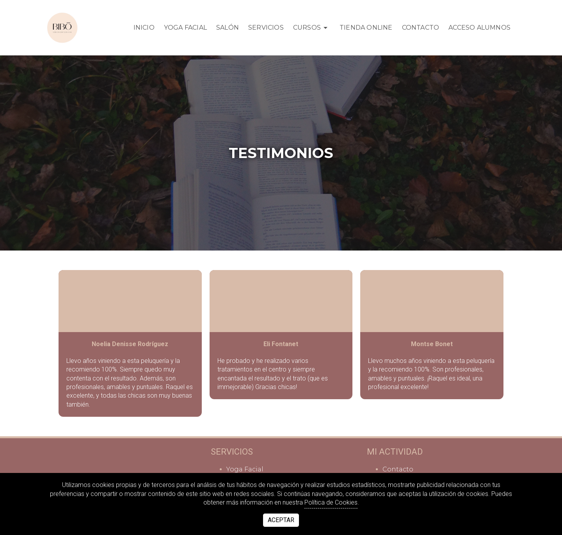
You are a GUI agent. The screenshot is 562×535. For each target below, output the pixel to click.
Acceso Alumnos (479, 27)
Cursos (311, 27)
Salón (227, 27)
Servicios (266, 27)
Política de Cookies (330, 502)
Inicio (144, 27)
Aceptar (281, 520)
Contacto (420, 27)
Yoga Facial (185, 27)
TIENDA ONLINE (366, 27)
